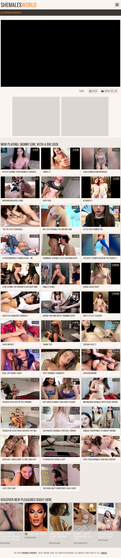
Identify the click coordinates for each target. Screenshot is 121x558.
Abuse (104, 552)
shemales (18, 5)
